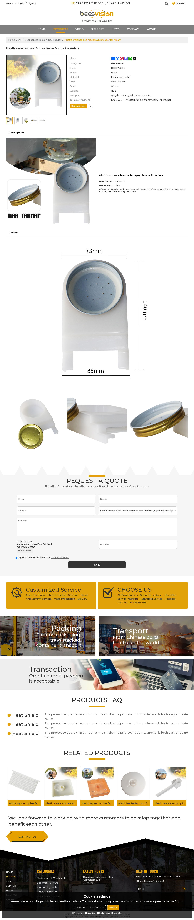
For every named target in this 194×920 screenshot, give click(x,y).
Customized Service (53, 589)
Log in (21, 3)
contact (133, 29)
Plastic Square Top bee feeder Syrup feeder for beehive (98, 803)
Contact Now (78, 106)
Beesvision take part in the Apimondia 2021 (98, 878)
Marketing (116, 913)
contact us (27, 836)
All (19, 40)
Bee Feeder (54, 40)
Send (97, 564)
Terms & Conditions (60, 557)
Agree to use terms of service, (42, 557)
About (152, 29)
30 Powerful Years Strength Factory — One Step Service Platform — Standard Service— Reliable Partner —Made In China (146, 599)
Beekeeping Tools (35, 40)
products (60, 29)
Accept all (113, 907)
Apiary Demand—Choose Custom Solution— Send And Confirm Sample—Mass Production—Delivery (57, 597)
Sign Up (32, 3)
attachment (24, 550)
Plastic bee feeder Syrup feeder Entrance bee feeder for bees (170, 803)
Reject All (80, 907)
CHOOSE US (134, 589)
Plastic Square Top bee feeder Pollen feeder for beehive (25, 803)
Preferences (103, 913)
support (97, 29)
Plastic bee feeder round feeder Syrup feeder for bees (134, 803)
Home (41, 29)
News (115, 29)
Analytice (90, 913)
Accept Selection (96, 907)
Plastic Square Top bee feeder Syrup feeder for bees (61, 803)
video (79, 29)
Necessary (77, 913)
